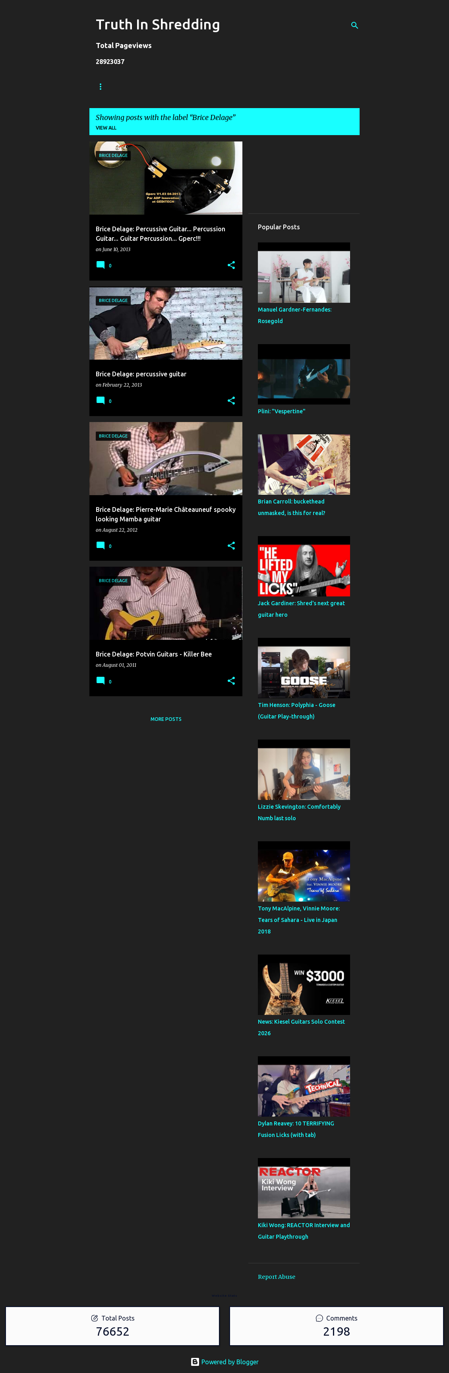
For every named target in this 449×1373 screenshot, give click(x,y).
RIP (261, 86)
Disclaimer (297, 86)
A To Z (231, 86)
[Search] (355, 25)
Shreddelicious (184, 86)
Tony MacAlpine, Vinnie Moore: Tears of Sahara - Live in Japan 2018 (299, 920)
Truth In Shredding (158, 24)
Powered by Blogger (224, 1361)
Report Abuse (276, 1276)
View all (106, 127)
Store (136, 86)
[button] (231, 265)
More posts (166, 719)
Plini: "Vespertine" (282, 411)
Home (103, 86)
